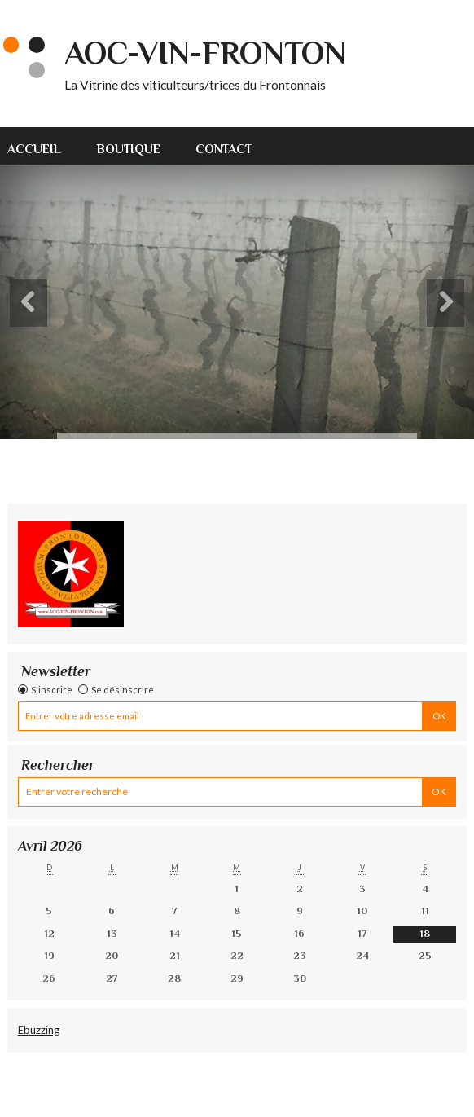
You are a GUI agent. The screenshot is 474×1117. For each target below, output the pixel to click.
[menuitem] (43, 146)
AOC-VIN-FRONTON (205, 53)
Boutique (128, 149)
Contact (223, 149)
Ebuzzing (38, 1029)
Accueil (34, 149)
